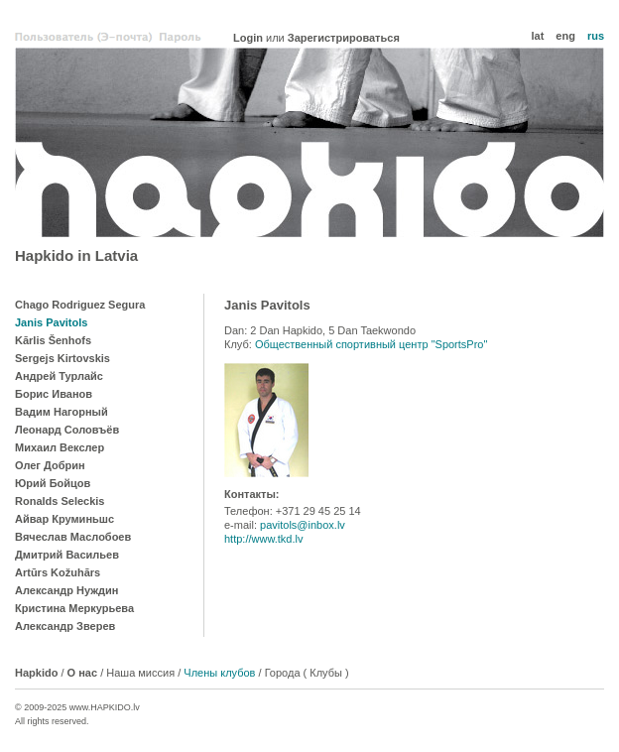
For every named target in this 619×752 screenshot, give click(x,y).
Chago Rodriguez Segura (80, 305)
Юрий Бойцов (52, 483)
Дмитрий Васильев (67, 555)
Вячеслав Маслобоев (73, 537)
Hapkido (309, 142)
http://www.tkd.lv (263, 539)
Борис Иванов (53, 394)
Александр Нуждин (66, 590)
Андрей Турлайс (59, 376)
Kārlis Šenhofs (53, 340)
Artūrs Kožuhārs (57, 572)
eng (565, 36)
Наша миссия (140, 673)
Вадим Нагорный (61, 412)
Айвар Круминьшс (64, 519)
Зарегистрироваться (344, 38)
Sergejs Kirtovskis (62, 358)
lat (537, 36)
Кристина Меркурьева (74, 608)
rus (595, 36)
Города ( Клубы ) (307, 673)
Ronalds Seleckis (60, 501)
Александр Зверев (65, 626)
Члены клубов (219, 673)
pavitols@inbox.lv (302, 525)
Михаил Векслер (59, 447)
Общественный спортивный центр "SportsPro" (371, 344)
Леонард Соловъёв (67, 430)
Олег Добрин (50, 465)
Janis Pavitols (51, 322)
